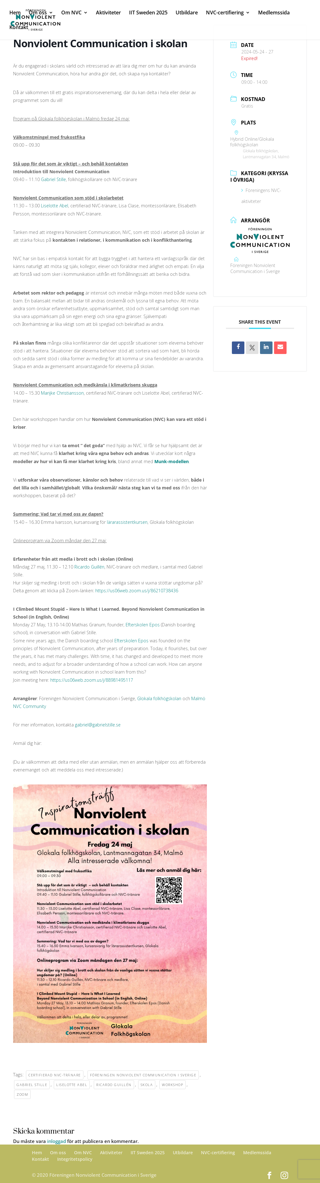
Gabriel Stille (53, 179)
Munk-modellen (171, 461)
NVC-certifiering (225, 13)
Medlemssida (274, 13)
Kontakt (18, 28)
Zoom (22, 1094)
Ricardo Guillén (89, 567)
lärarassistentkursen (127, 522)
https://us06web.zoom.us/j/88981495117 (91, 680)
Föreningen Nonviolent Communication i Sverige (143, 1075)
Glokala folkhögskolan (159, 698)
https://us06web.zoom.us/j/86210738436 (136, 591)
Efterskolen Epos (143, 625)
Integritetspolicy (74, 1159)
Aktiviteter (108, 13)
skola (147, 1084)
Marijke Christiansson (62, 393)
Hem (15, 13)
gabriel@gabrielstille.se (98, 725)
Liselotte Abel (54, 206)
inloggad (56, 1141)
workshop (172, 1084)
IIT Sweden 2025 (148, 13)
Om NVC (71, 13)
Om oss (38, 13)
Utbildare (187, 13)
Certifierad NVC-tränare (54, 1075)
